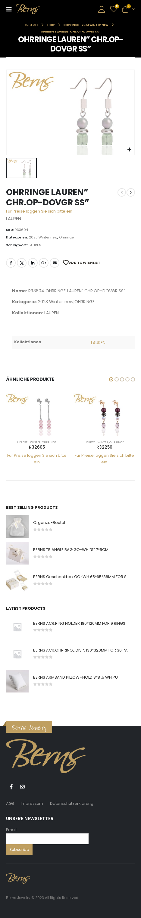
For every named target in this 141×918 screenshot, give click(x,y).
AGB (10, 803)
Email (11, 829)
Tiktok (33, 786)
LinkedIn (33, 263)
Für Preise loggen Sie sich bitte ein (39, 211)
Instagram (22, 786)
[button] (111, 379)
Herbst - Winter (29, 442)
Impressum (32, 803)
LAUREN (35, 245)
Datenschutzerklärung (71, 803)
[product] (36, 414)
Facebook (11, 263)
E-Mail (54, 263)
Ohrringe (66, 237)
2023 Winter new (43, 237)
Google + (44, 263)
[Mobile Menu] (11, 9)
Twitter (22, 263)
